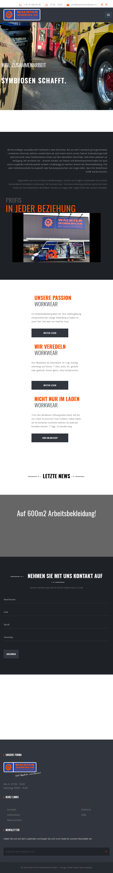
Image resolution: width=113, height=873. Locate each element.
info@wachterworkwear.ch (84, 4)
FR (106, 4)
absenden (11, 654)
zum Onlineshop (50, 437)
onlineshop (13, 814)
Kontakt (11, 809)
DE (102, 4)
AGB (83, 814)
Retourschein (14, 820)
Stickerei (86, 809)
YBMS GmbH (73, 867)
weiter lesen (50, 332)
